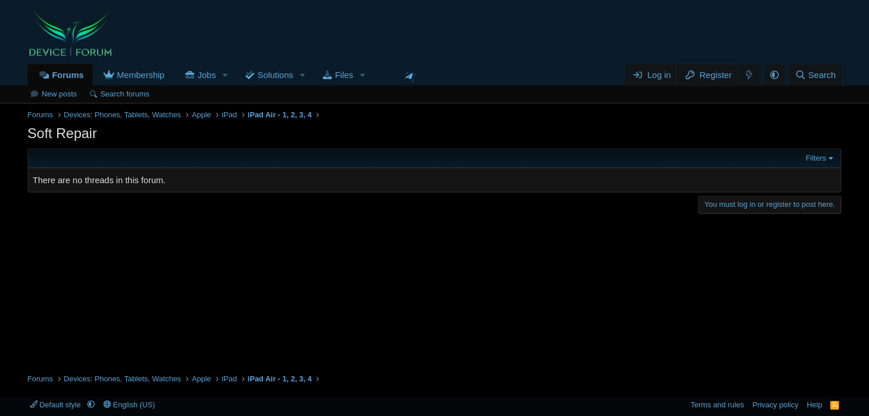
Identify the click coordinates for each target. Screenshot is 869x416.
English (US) (129, 404)
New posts (59, 94)
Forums (68, 75)
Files (344, 75)
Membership (141, 75)
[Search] (815, 75)
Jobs (207, 75)
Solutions (276, 75)
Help (814, 404)
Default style (56, 404)
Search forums (125, 94)
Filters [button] (815, 158)
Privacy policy (775, 404)
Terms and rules (717, 404)
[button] (225, 75)
